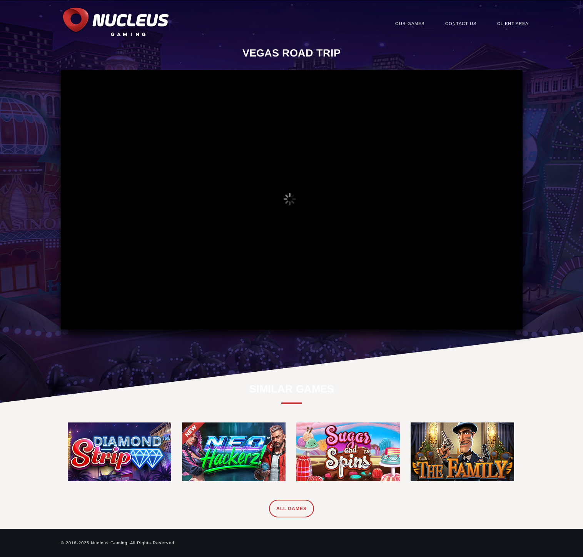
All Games (291, 508)
